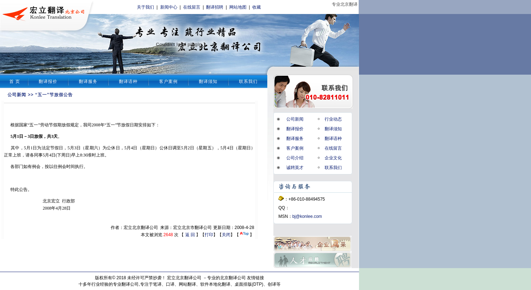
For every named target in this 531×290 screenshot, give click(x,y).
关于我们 (145, 7)
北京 (47, 201)
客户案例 (168, 81)
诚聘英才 (294, 167)
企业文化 (333, 157)
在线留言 (191, 7)
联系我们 (248, 81)
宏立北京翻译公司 (184, 277)
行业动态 (333, 119)
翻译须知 (208, 81)
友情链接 (255, 277)
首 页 (14, 81)
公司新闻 (17, 94)
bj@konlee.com (307, 216)
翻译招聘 (214, 7)
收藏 (256, 7)
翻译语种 (128, 81)
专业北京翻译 (345, 4)
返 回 (190, 234)
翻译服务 (88, 81)
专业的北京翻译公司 (226, 277)
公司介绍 (294, 157)
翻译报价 (48, 81)
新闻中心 (168, 7)
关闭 (226, 234)
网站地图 (238, 7)
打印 (209, 234)
